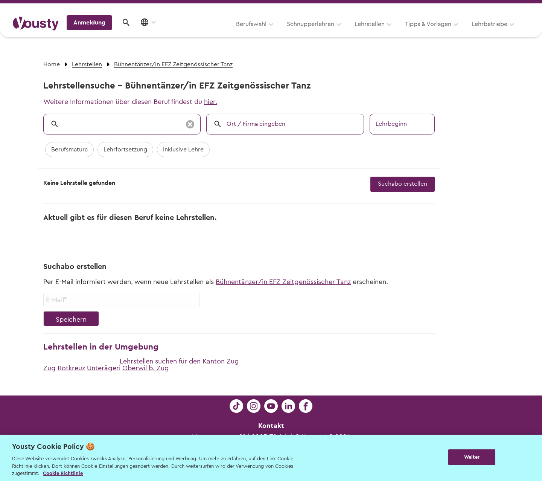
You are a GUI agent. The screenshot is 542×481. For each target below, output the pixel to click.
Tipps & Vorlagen (333, 33)
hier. (210, 101)
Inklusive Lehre (183, 150)
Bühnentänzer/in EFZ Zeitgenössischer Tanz (283, 281)
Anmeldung (464, 32)
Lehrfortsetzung (125, 150)
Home (51, 64)
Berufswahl (156, 33)
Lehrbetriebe (395, 33)
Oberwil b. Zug (145, 368)
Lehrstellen (275, 33)
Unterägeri (103, 368)
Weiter (472, 457)
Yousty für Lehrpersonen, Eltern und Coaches (389, 8)
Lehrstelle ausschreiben (497, 8)
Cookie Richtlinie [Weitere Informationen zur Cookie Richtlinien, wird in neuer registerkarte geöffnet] (63, 473)
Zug (49, 368)
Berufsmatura (69, 150)
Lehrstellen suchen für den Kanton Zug (179, 361)
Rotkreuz (71, 368)
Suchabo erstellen (402, 184)
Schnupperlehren (215, 33)
